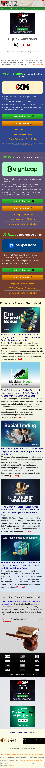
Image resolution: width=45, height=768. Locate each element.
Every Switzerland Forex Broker (23, 147)
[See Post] (21, 359)
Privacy (18, 746)
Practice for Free (30, 121)
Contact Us (13, 746)
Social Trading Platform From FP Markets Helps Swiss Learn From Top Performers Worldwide (22, 451)
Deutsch (12, 732)
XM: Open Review (23, 138)
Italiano (26, 732)
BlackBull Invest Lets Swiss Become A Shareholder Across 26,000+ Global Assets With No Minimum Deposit (20, 393)
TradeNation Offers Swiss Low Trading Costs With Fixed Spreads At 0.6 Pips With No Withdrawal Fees (21, 565)
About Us (8, 746)
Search (32, 746)
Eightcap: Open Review (23, 222)
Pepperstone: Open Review (23, 291)
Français (19, 732)
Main (12, 8)
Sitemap (37, 746)
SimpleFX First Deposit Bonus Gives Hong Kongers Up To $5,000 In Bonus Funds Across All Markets (20, 337)
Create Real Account (30, 117)
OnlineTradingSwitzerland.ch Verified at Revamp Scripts (30, 760)
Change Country (40, 739)
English (18, 8)
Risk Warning (24, 746)
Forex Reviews (27, 8)
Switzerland (5, 8)
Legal (29, 746)
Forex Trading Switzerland (35, 64)
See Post (12, 765)
